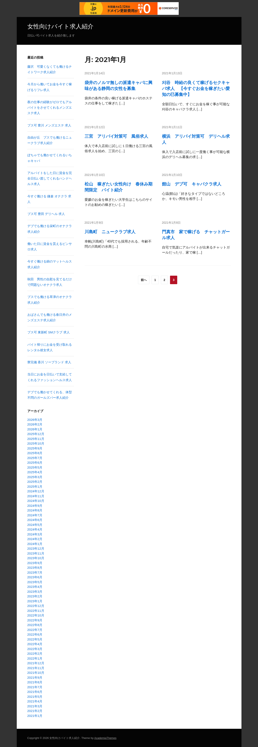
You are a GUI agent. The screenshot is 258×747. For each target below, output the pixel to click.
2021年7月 (35, 687)
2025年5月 (35, 467)
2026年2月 (35, 424)
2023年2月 (35, 596)
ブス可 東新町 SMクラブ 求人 (48, 332)
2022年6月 (35, 634)
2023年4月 (35, 586)
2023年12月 (35, 548)
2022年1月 (35, 658)
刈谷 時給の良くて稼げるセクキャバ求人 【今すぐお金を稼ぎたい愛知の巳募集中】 (196, 88)
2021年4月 (35, 701)
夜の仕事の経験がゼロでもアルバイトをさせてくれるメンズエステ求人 (49, 107)
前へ (144, 279)
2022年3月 (35, 648)
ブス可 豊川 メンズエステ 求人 (49, 125)
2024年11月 (35, 496)
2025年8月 (35, 453)
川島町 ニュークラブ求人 (110, 231)
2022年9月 (35, 620)
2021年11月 (35, 668)
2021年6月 (35, 691)
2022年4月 (35, 644)
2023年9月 (35, 562)
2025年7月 (35, 457)
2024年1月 (35, 543)
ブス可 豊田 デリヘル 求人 (46, 213)
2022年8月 (35, 624)
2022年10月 (35, 615)
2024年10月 (35, 500)
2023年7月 (35, 572)
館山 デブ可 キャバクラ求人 (191, 183)
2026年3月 (35, 419)
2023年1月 (35, 601)
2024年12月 (35, 491)
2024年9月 (35, 505)
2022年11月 (35, 610)
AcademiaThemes (105, 737)
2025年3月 (35, 477)
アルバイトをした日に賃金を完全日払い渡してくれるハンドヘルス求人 (49, 178)
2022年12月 (35, 605)
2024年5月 (35, 524)
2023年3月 (35, 591)
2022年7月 (35, 629)
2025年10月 (35, 443)
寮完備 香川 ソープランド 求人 (49, 362)
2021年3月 (35, 706)
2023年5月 (35, 582)
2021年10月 (35, 672)
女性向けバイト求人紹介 (60, 26)
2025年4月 (35, 472)
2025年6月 (35, 462)
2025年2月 (35, 481)
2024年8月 (35, 510)
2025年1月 (35, 486)
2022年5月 (35, 639)
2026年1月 (35, 429)
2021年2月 (35, 710)
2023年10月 (35, 558)
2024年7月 (35, 515)
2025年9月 (35, 448)
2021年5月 (35, 696)
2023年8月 (35, 567)
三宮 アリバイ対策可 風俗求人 (116, 135)
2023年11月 (35, 553)
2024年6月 (35, 519)
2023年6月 (35, 577)
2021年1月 (35, 715)
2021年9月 (35, 677)
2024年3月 (35, 534)
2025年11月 (35, 438)
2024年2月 (35, 539)
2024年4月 (35, 529)
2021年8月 (35, 682)
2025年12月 (35, 433)
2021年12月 (35, 663)
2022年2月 (35, 653)
